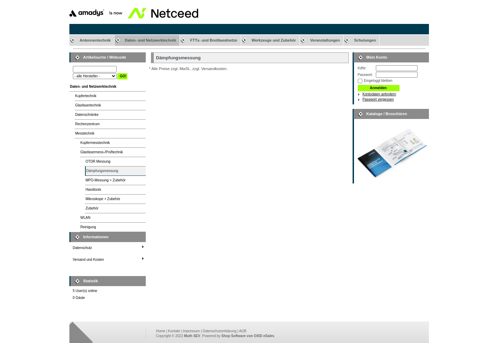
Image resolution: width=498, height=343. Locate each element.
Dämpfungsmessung (102, 171)
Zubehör (92, 208)
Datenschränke (87, 115)
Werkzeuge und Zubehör (274, 40)
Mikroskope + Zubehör (103, 199)
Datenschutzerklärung (219, 331)
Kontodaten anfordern (379, 94)
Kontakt (174, 331)
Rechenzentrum (87, 124)
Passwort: (365, 75)
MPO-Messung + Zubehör (106, 180)
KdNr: (362, 68)
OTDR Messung (98, 161)
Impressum (191, 331)
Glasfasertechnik (88, 105)
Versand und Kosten (88, 259)
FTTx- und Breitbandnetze (213, 40)
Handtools (93, 189)
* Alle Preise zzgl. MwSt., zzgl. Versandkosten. (188, 69)
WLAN (86, 218)
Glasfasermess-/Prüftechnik (102, 152)
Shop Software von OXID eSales (247, 336)
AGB (242, 331)
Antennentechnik (95, 40)
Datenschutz (82, 248)
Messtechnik (85, 133)
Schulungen (365, 40)
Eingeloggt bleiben (378, 81)
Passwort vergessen (378, 99)
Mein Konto (376, 57)
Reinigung (88, 227)
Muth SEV (192, 336)
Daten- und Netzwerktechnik (150, 40)
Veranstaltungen (325, 40)
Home (161, 331)
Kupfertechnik (85, 96)
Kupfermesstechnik (95, 143)
